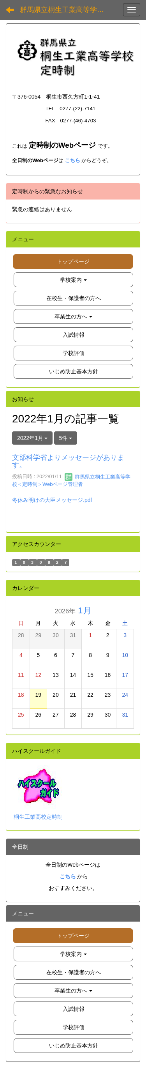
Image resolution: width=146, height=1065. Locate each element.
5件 (65, 438)
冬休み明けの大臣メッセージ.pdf (52, 500)
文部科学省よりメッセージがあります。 (68, 461)
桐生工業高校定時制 (38, 817)
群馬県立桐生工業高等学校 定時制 (68, 10)
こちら (72, 160)
